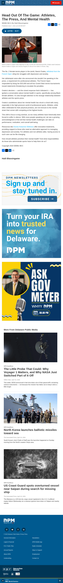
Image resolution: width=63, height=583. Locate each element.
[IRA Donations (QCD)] (31, 233)
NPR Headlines (8, 366)
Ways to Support (37, 550)
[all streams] (60, 580)
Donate (57, 3)
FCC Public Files (9, 546)
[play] (3, 581)
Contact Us (35, 558)
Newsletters (35, 538)
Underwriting (7, 558)
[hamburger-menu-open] (3, 3)
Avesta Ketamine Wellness (23, 127)
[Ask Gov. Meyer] (31, 291)
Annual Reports (8, 550)
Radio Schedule (37, 546)
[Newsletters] (31, 189)
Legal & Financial (9, 542)
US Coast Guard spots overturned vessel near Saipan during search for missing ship (31, 489)
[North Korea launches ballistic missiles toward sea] (30, 408)
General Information (10, 538)
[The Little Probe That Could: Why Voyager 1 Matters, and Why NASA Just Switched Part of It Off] (30, 347)
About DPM (7, 554)
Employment (36, 554)
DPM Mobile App (37, 542)
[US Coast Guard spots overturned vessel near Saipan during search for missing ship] (30, 464)
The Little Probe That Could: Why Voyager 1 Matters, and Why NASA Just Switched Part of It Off (30, 372)
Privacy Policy (23, 534)
